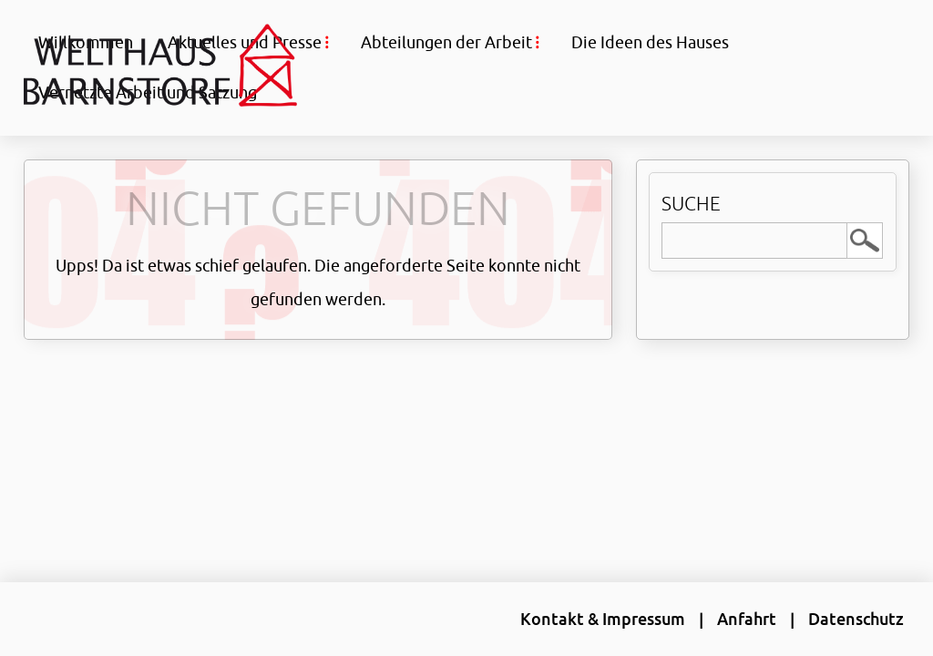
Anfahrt (746, 619)
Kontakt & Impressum (602, 619)
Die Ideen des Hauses (650, 42)
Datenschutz (856, 619)
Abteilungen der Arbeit (446, 42)
